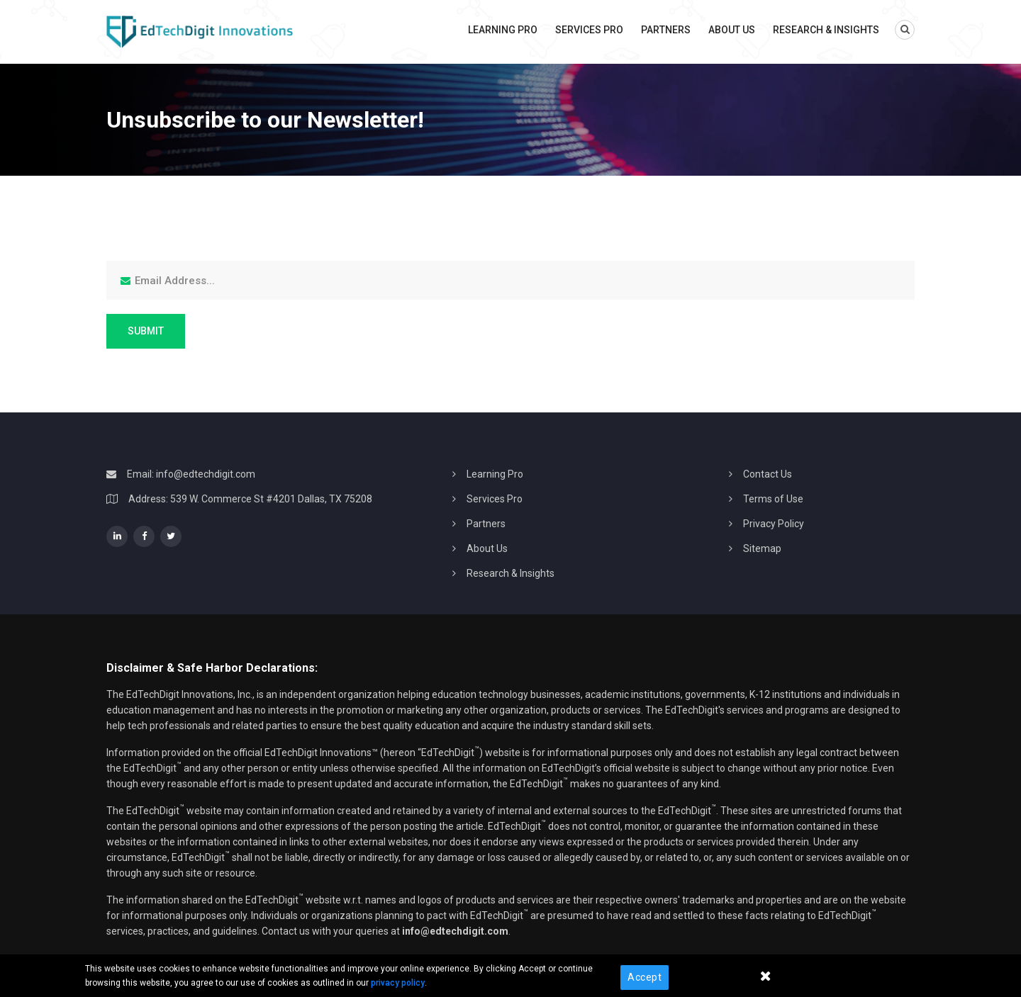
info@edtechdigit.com (205, 474)
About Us (731, 29)
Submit (146, 331)
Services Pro (589, 29)
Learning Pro (502, 29)
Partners (666, 29)
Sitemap (762, 548)
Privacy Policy (773, 523)
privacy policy (398, 983)
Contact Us (767, 474)
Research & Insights (826, 29)
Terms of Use (773, 499)
